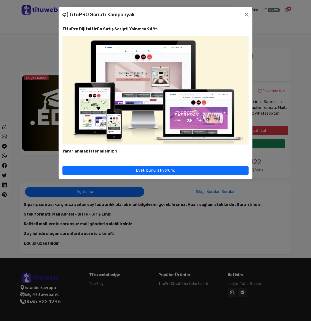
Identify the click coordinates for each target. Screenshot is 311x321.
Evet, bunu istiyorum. (155, 170)
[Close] (247, 14)
